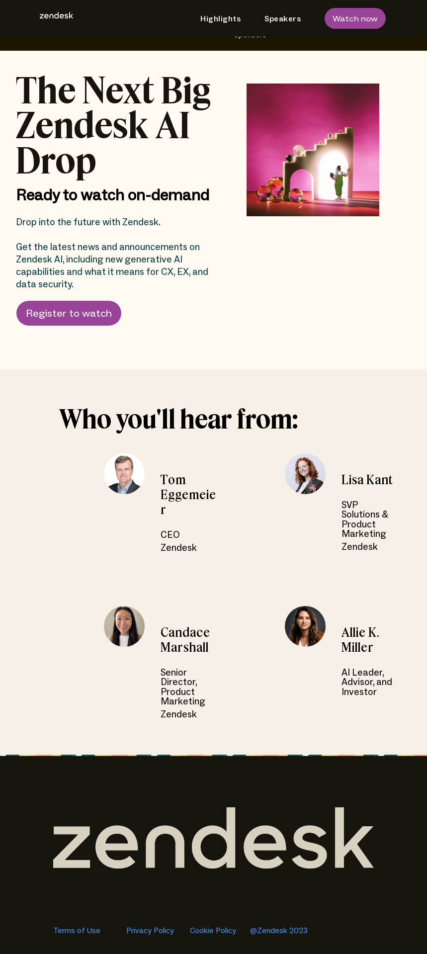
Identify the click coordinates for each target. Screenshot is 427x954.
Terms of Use (77, 931)
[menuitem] (216, 19)
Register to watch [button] (69, 314)
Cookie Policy (214, 931)
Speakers (282, 19)
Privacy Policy (150, 931)
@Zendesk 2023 (279, 931)
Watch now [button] (355, 19)
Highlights (220, 19)
